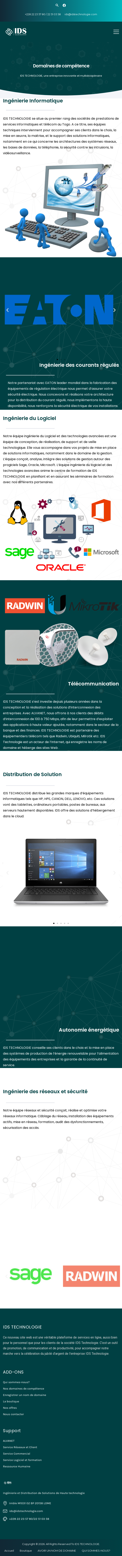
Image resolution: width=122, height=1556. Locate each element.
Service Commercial (16, 1453)
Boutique (26, 1550)
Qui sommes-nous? (16, 1382)
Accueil (9, 1550)
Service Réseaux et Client (20, 1447)
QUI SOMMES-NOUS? (96, 1550)
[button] (57, 359)
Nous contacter (13, 1414)
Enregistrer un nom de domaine (24, 1395)
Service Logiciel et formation (22, 1460)
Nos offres (10, 1408)
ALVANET (9, 1441)
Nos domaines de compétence (23, 1388)
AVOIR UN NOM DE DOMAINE (57, 1550)
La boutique (11, 1401)
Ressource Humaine (16, 1466)
